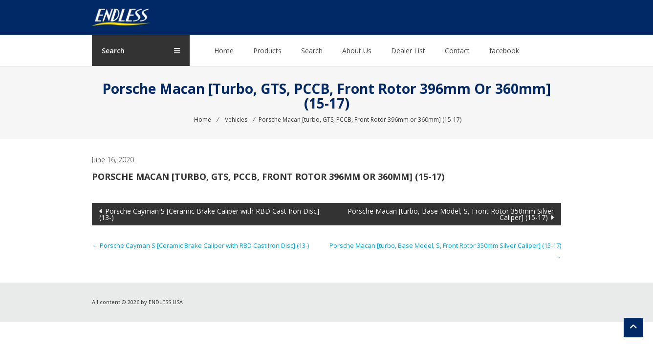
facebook (504, 50)
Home (224, 50)
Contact (457, 50)
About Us (356, 50)
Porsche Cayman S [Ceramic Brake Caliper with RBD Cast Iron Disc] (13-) (209, 214)
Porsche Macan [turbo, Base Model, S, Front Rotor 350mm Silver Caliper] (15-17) (451, 214)
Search (312, 50)
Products (267, 50)
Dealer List (408, 50)
